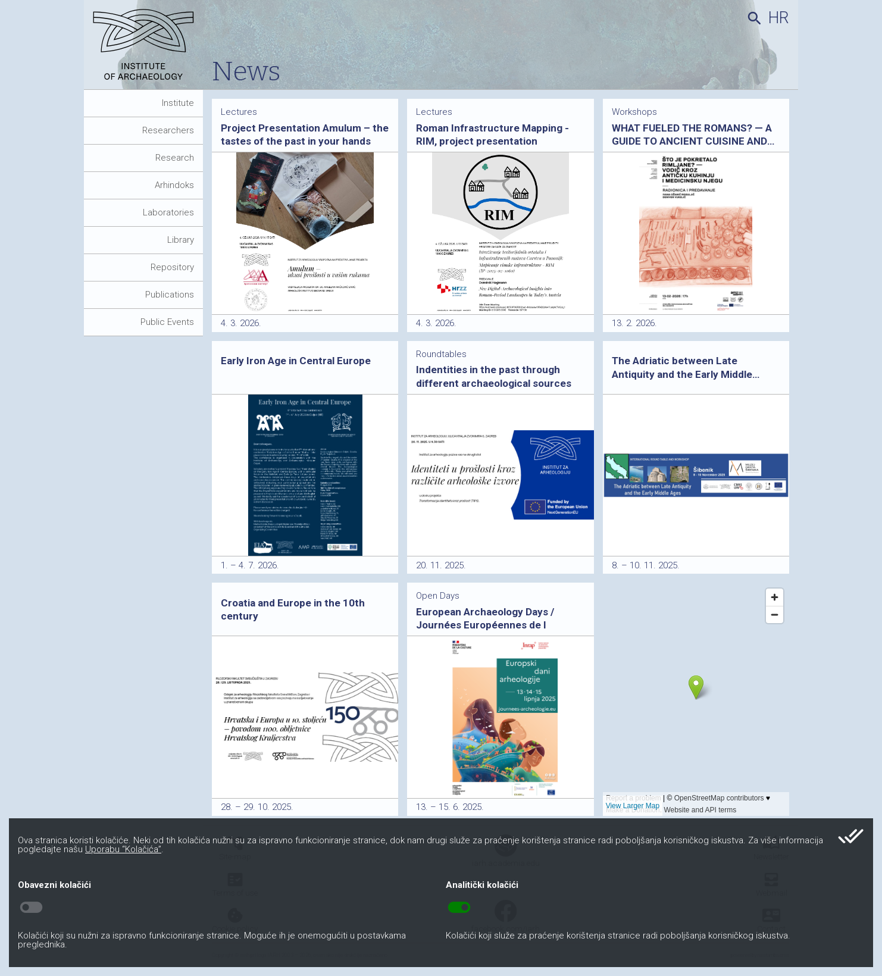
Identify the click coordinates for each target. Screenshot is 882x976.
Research (174, 157)
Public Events (167, 322)
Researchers (168, 130)
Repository (172, 267)
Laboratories (168, 212)
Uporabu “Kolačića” (123, 849)
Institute (178, 103)
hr (778, 17)
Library (180, 239)
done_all (850, 836)
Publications (169, 294)
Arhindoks (174, 185)
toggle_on (459, 907)
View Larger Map (633, 806)
